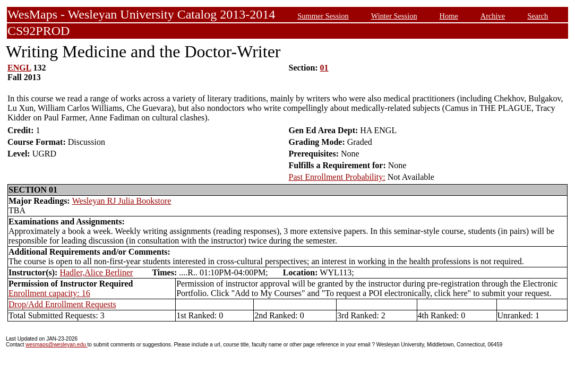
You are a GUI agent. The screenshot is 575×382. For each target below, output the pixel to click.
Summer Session (322, 16)
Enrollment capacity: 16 (49, 293)
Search (537, 16)
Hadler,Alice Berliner (96, 272)
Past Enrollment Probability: (337, 176)
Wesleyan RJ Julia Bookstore (121, 200)
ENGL (19, 67)
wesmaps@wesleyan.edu (56, 345)
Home (449, 16)
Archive (492, 16)
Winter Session (394, 16)
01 (324, 67)
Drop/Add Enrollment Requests (62, 304)
